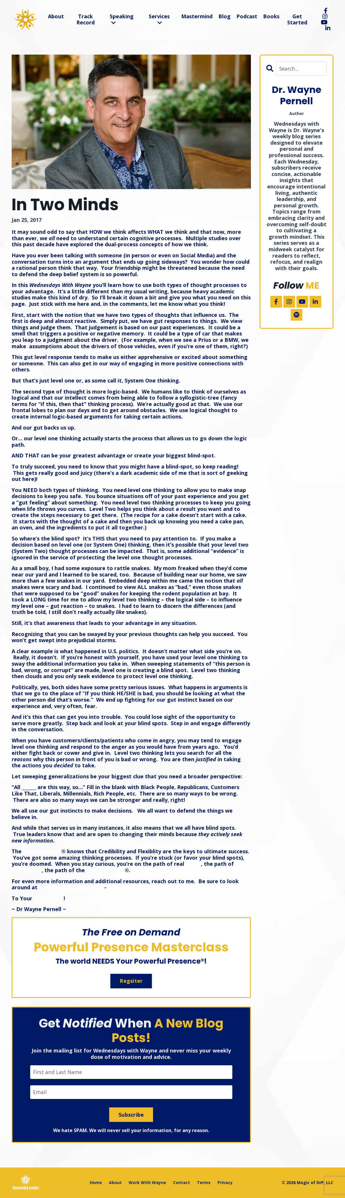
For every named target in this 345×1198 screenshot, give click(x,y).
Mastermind (197, 16)
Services (158, 19)
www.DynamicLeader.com (73, 887)
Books (271, 16)
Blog (224, 16)
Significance (34, 870)
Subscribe (131, 1114)
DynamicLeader (43, 851)
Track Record (85, 19)
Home (96, 1183)
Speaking (121, 19)
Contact (181, 1183)
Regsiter (131, 980)
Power (213, 863)
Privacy (225, 1183)
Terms (204, 1183)
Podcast (247, 16)
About (56, 16)
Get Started (298, 19)
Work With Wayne (147, 1183)
